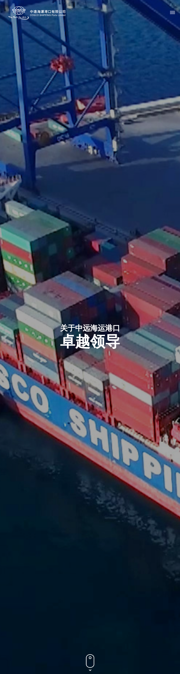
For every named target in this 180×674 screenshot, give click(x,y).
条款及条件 (90, 660)
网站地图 (108, 660)
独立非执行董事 (102, 199)
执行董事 (37, 199)
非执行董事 (67, 199)
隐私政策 (71, 660)
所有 (13, 199)
